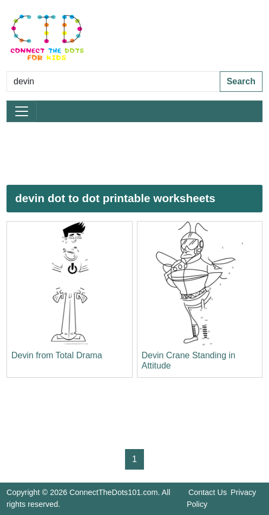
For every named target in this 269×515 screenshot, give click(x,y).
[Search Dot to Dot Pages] (113, 81)
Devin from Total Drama (56, 355)
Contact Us (207, 492)
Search (241, 81)
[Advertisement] (134, 153)
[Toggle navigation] (21, 111)
